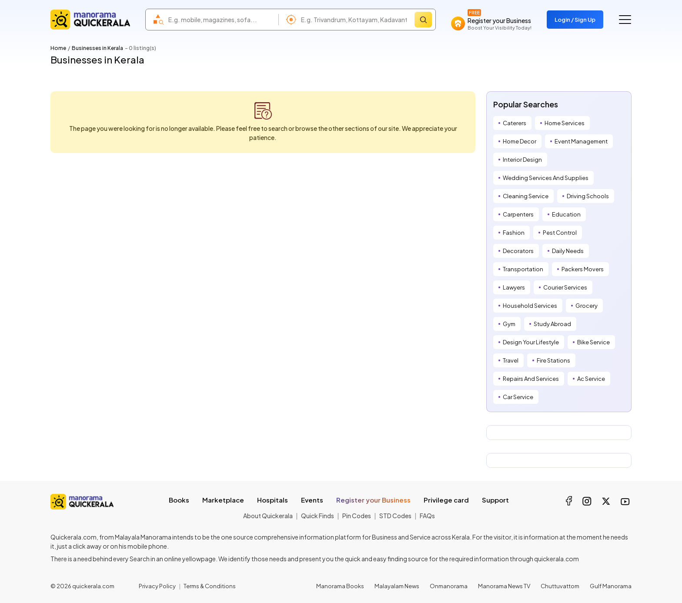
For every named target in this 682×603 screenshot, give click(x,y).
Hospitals (272, 500)
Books (179, 500)
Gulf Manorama (611, 586)
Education (566, 214)
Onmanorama (449, 586)
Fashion (514, 232)
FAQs (427, 516)
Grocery (586, 305)
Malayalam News (396, 586)
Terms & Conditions (210, 586)
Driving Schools (588, 196)
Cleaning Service (525, 196)
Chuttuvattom (560, 586)
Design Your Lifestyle (531, 342)
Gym (509, 323)
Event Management (581, 141)
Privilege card (446, 500)
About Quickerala (268, 516)
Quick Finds (317, 516)
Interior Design (522, 159)
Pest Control (560, 232)
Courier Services (565, 287)
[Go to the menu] (625, 19)
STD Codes (395, 516)
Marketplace (223, 500)
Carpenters (518, 214)
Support (495, 500)
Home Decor (519, 141)
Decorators (518, 250)
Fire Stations (553, 360)
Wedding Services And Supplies (545, 177)
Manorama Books (340, 586)
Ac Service (591, 378)
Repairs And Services (531, 378)
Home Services (565, 123)
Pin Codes (356, 516)
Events (312, 500)
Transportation (523, 269)
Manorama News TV (504, 586)
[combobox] (221, 19)
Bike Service (593, 342)
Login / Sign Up (575, 19)
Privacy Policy (157, 586)
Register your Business (373, 500)
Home (58, 48)
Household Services (530, 305)
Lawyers (514, 287)
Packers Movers (583, 269)
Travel (510, 360)
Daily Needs (568, 250)
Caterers (514, 123)
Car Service (518, 396)
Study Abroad (552, 323)
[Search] (423, 19)
